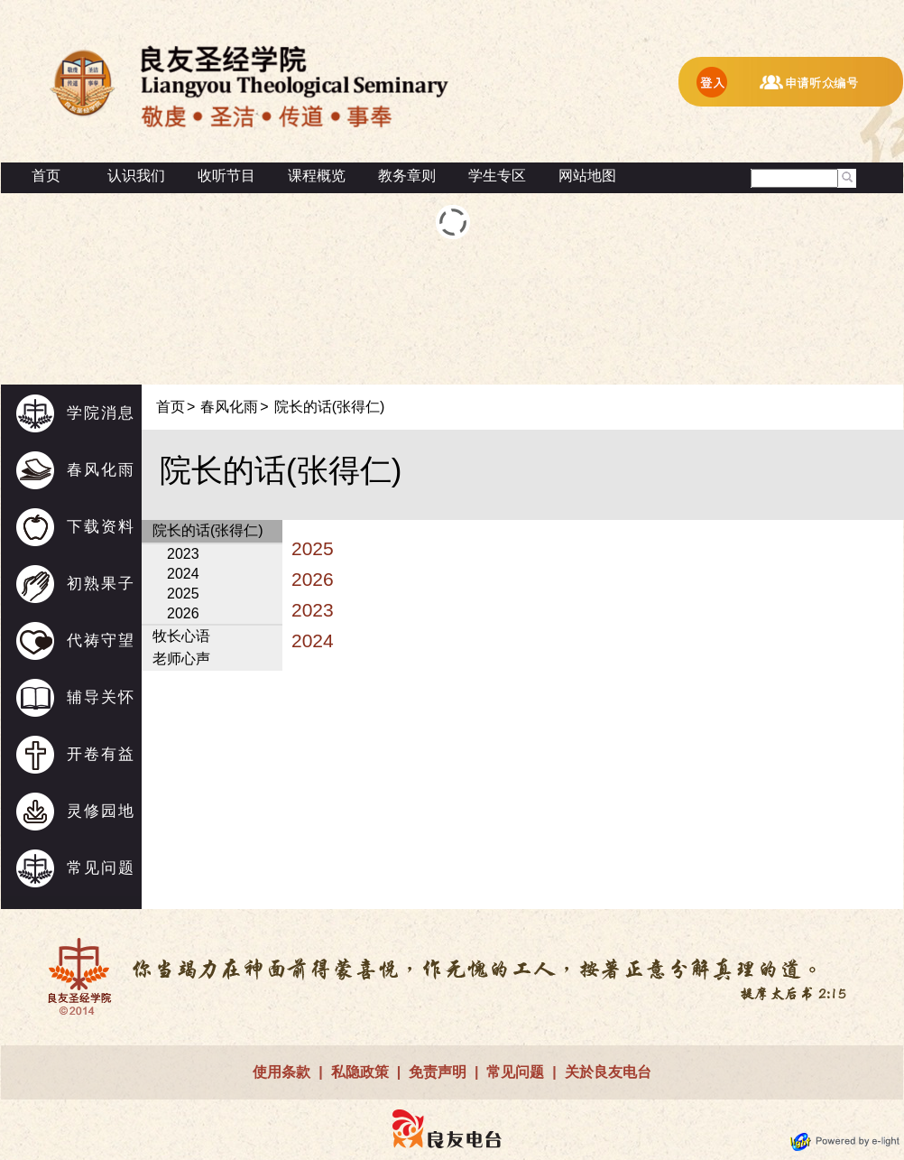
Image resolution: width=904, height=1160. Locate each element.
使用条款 (281, 1072)
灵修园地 (101, 811)
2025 (183, 593)
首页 (46, 175)
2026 (183, 613)
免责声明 (437, 1072)
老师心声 (181, 658)
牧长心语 (181, 636)
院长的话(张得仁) (329, 406)
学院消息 (101, 413)
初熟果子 (101, 583)
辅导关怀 (101, 697)
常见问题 (101, 868)
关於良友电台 (608, 1072)
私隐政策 (360, 1072)
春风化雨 (101, 469)
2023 (183, 553)
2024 (183, 573)
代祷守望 (101, 640)
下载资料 (101, 526)
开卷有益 (101, 754)
